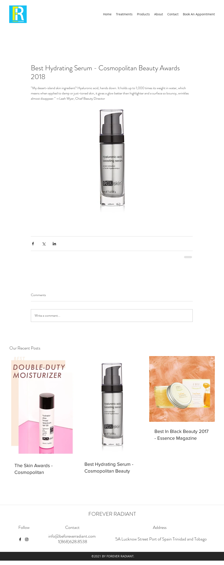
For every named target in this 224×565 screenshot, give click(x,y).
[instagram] (26, 539)
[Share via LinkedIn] (54, 244)
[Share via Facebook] (33, 244)
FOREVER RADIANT (112, 514)
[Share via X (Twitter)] (44, 244)
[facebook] (20, 539)
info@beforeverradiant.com (72, 536)
